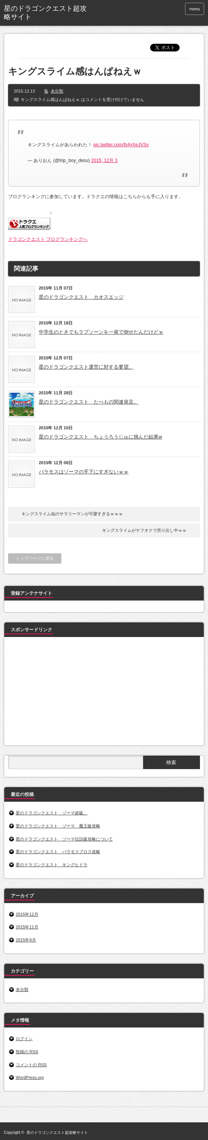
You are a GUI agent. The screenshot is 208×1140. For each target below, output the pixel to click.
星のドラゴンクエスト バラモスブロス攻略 (58, 851)
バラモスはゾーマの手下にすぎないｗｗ (84, 472)
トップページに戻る (35, 558)
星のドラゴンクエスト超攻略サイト (45, 13)
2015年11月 (27, 927)
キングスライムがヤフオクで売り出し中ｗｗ (144, 530)
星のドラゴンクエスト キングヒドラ (51, 864)
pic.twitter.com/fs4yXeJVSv (121, 144)
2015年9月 (26, 940)
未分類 (57, 91)
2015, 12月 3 (104, 160)
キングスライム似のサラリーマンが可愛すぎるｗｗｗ (72, 513)
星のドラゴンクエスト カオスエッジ (81, 297)
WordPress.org (30, 1077)
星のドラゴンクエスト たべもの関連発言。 (89, 402)
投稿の (27, 1051)
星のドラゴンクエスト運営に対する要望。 (86, 367)
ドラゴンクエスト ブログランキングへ (47, 239)
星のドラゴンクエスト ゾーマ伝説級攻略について (64, 839)
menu (194, 9)
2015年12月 (27, 914)
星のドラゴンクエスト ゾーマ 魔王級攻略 (58, 826)
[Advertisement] (65, 693)
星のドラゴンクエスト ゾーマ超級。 (51, 813)
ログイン (24, 1038)
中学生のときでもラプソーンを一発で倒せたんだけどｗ (101, 332)
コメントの (31, 1064)
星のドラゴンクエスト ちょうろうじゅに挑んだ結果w (100, 437)
